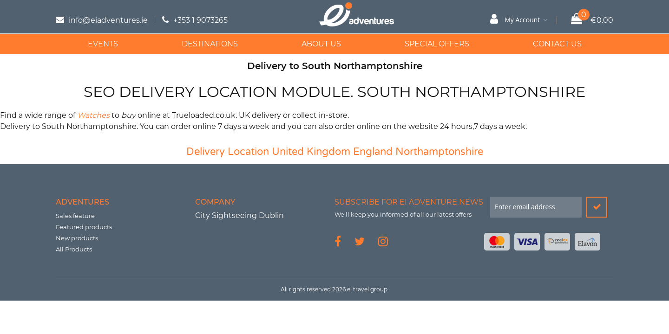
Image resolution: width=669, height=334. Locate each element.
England (373, 152)
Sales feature (75, 215)
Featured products (84, 227)
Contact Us (557, 43)
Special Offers (437, 43)
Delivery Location (227, 152)
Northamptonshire (439, 152)
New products (77, 238)
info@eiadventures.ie (108, 20)
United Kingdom (311, 152)
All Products (74, 249)
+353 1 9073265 (200, 20)
